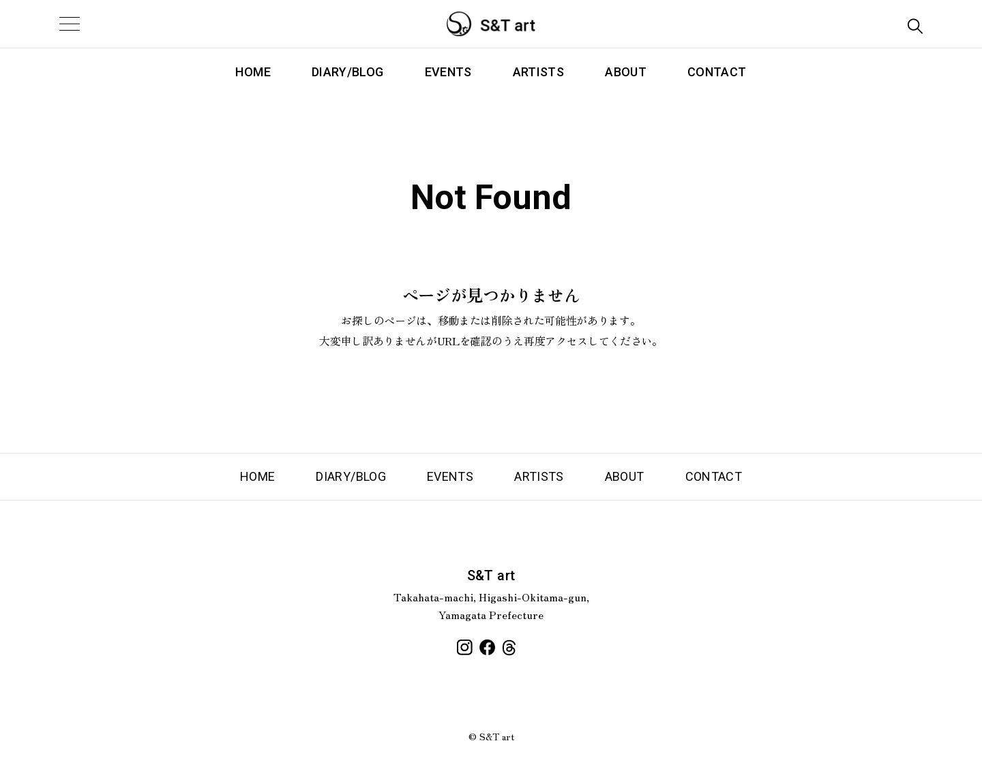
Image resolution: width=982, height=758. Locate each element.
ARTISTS (539, 72)
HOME (252, 72)
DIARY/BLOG (348, 72)
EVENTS (448, 72)
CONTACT (717, 72)
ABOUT (625, 72)
